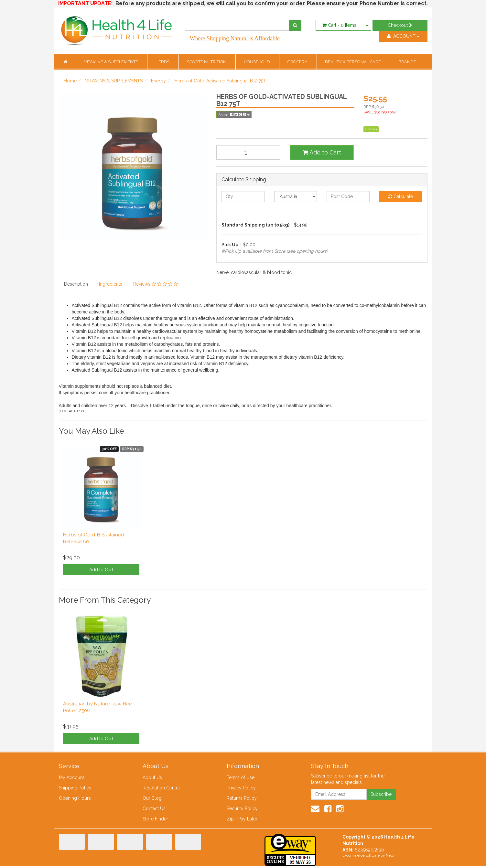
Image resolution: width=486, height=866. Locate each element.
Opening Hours (75, 798)
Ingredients (110, 284)
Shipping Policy (75, 787)
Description (76, 284)
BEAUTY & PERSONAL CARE (353, 61)
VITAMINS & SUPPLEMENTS (111, 61)
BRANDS (407, 61)
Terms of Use (240, 777)
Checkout (400, 25)
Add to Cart (322, 152)
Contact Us (154, 808)
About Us (152, 777)
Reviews (155, 284)
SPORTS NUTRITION (207, 61)
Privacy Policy (241, 787)
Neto (390, 855)
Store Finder (155, 818)
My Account (71, 777)
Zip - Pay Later (242, 818)
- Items (339, 25)
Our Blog (152, 798)
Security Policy (242, 808)
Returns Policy (242, 798)
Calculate (400, 196)
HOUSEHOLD (257, 61)
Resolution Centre (161, 787)
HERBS (163, 61)
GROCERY (297, 61)
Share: (234, 114)
